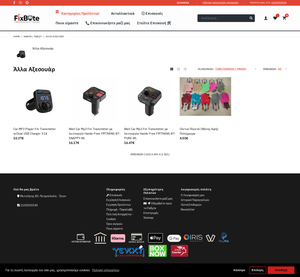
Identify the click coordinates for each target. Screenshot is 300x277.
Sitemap (148, 217)
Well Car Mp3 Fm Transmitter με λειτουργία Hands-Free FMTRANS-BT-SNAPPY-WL (94, 133)
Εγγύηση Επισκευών (118, 200)
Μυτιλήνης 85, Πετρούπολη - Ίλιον (43, 196)
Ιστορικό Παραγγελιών (195, 200)
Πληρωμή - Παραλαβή (119, 209)
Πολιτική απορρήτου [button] (105, 270)
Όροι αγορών (114, 224)
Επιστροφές (150, 213)
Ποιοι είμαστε (114, 228)
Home (16, 36)
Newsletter (188, 209)
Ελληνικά (183, 2)
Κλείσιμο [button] (239, 270)
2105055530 (279, 2)
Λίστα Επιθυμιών (191, 204)
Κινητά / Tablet (33, 36)
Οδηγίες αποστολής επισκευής (221, 2)
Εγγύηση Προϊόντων (118, 204)
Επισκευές (114, 195)
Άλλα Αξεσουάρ (55, 36)
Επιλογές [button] (258, 270)
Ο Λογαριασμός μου (193, 195)
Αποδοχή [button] (281, 270)
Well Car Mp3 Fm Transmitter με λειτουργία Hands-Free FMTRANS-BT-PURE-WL (150, 133)
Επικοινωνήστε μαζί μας (158, 198)
